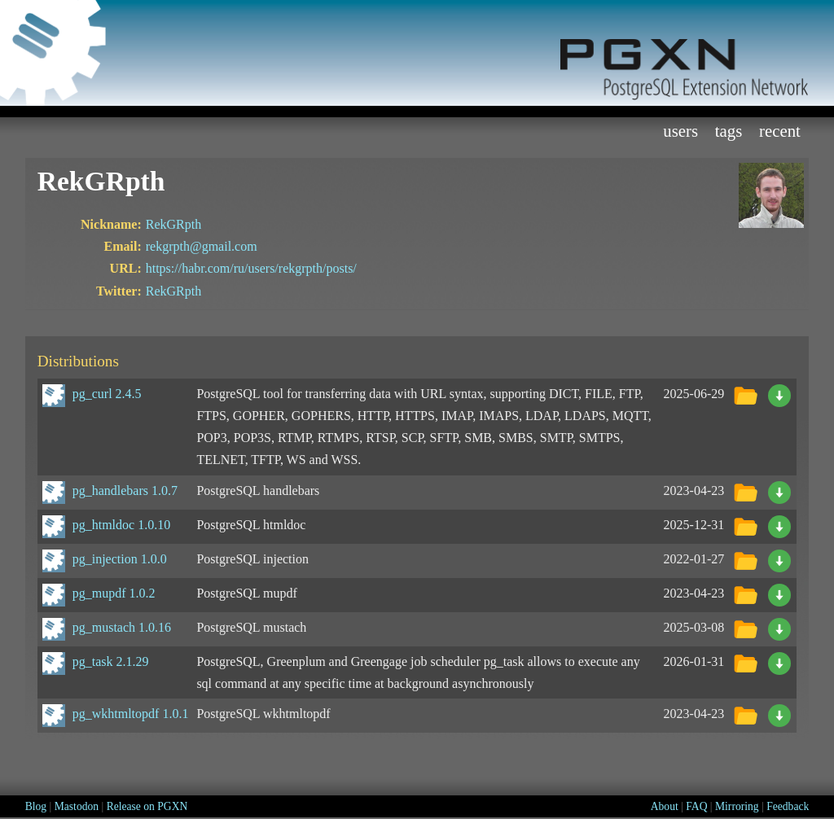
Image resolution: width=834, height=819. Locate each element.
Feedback (787, 806)
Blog (35, 806)
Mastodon (77, 806)
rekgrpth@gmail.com (201, 246)
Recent (780, 130)
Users (680, 130)
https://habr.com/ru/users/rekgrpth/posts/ (251, 268)
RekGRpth (173, 224)
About (664, 806)
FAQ (696, 806)
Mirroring (737, 806)
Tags (729, 130)
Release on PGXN (147, 806)
